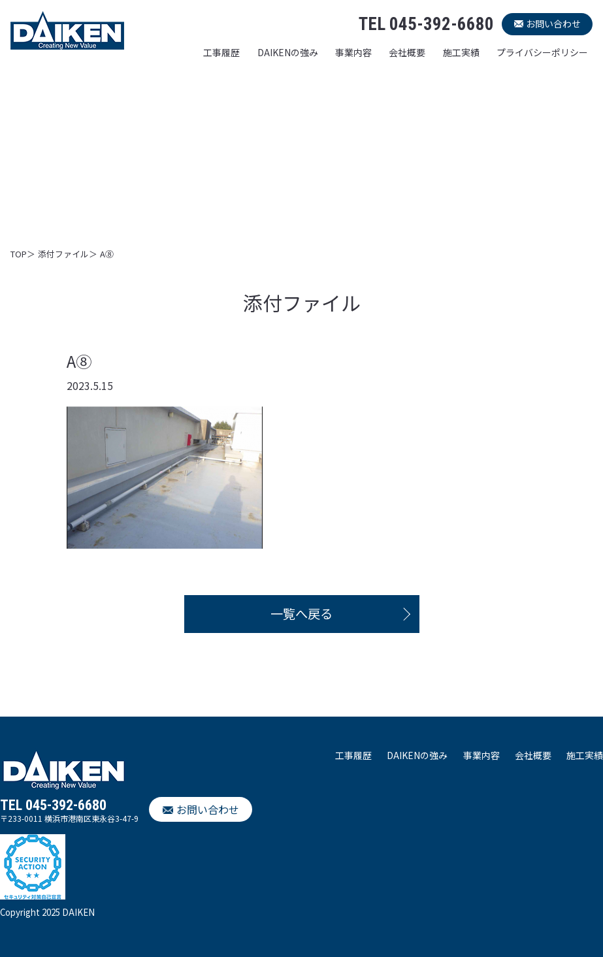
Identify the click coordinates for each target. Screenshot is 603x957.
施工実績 (461, 52)
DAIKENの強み (287, 52)
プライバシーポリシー (542, 52)
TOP (18, 254)
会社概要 (407, 52)
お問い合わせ (553, 23)
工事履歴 (221, 52)
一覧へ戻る (301, 613)
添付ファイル (63, 254)
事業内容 (353, 52)
